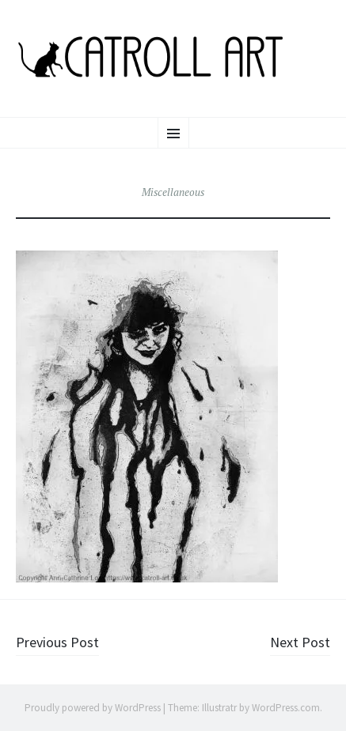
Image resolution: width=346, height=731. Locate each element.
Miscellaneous (173, 192)
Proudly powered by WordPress (93, 707)
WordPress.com (286, 707)
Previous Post (57, 642)
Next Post (300, 642)
